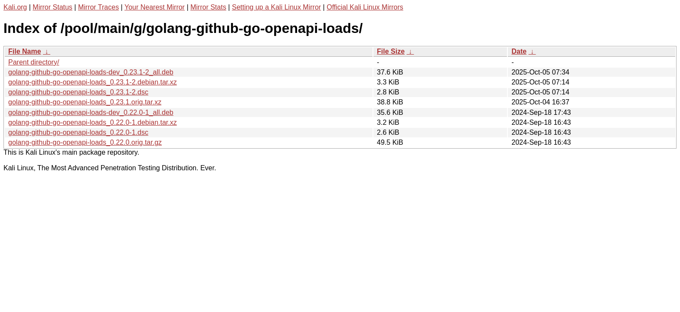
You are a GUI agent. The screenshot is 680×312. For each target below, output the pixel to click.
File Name (24, 51)
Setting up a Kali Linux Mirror (276, 7)
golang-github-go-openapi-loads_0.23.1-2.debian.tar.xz (92, 82)
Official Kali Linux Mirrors (365, 7)
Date (518, 51)
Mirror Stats (208, 7)
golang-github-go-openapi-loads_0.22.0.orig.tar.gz (85, 142)
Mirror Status (52, 7)
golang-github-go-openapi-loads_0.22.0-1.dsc (78, 132)
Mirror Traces (98, 7)
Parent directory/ (33, 62)
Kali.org (15, 7)
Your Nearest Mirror (154, 7)
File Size (391, 51)
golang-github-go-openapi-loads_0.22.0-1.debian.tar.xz (92, 122)
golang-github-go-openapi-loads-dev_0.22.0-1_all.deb (90, 112)
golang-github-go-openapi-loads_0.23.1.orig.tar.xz (84, 102)
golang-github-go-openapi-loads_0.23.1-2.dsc (78, 92)
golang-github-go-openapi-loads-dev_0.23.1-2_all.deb (90, 72)
